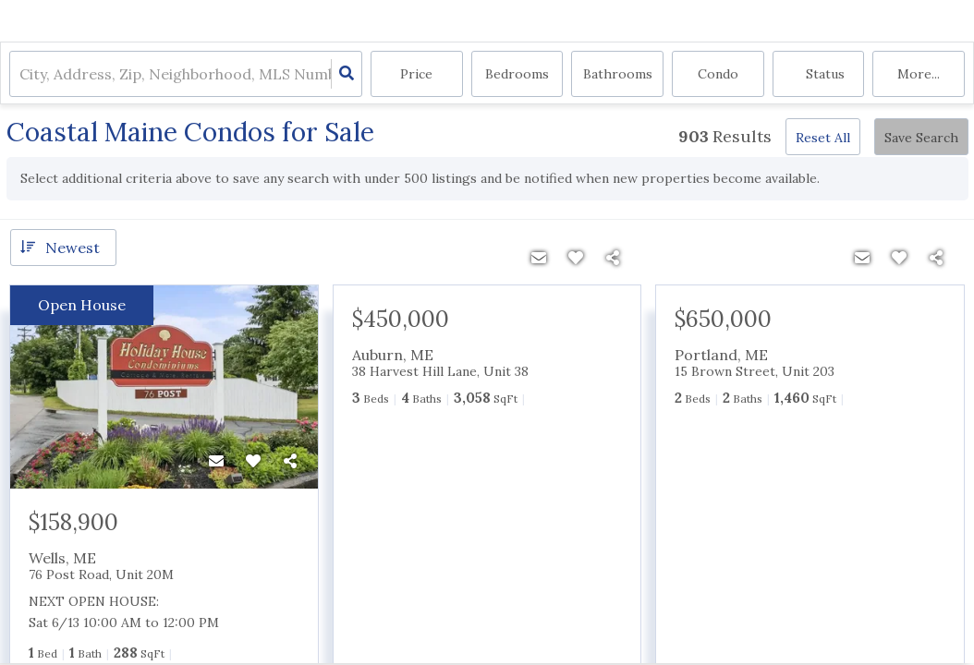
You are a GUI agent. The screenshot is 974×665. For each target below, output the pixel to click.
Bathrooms (617, 74)
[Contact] (216, 460)
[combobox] (21, 74)
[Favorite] (253, 460)
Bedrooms (517, 74)
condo (718, 74)
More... (918, 74)
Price (416, 74)
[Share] (290, 460)
